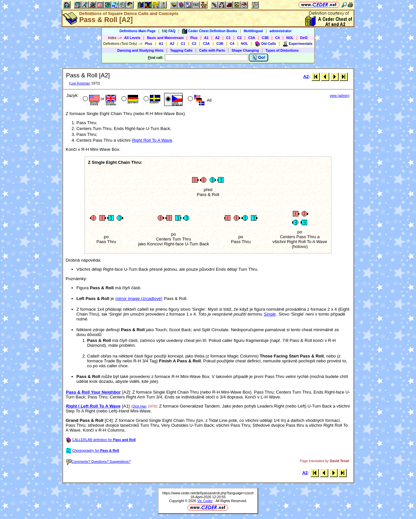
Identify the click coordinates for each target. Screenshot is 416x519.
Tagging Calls (181, 50)
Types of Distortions (282, 50)
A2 (217, 38)
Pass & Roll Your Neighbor (93, 392)
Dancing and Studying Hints (140, 50)
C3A (251, 38)
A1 (206, 38)
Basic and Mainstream (165, 38)
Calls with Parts (212, 50)
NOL (290, 38)
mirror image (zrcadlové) (138, 298)
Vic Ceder (205, 501)
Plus (194, 38)
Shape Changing (245, 50)
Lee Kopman (80, 83)
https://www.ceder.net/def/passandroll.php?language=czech (208, 493)
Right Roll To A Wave (152, 140)
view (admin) (339, 95)
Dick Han (140, 406)
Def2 (304, 38)
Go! (259, 57)
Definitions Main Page (138, 31)
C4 (277, 38)
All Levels (132, 38)
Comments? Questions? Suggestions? (98, 461)
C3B (265, 38)
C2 (239, 38)
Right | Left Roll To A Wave (93, 406)
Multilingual (253, 31)
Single (270, 314)
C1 (228, 38)
